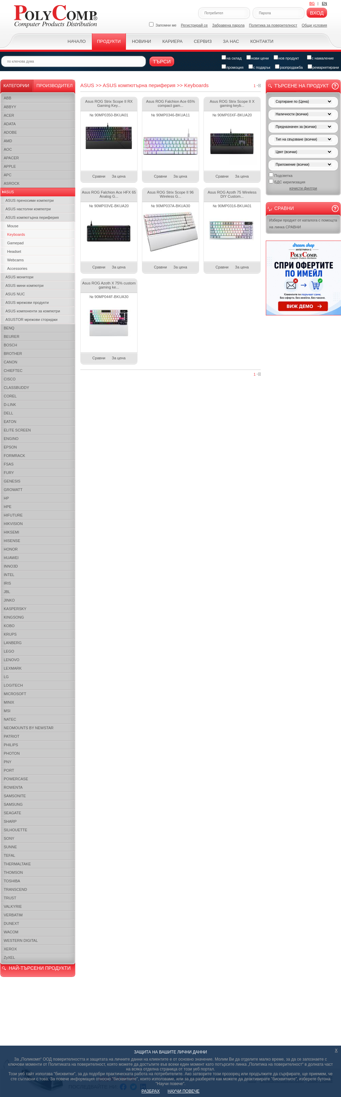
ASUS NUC (15, 294)
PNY (8, 762)
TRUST (10, 898)
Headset (14, 251)
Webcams (15, 260)
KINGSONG (14, 617)
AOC (8, 149)
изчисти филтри (303, 188)
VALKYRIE (13, 906)
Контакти (261, 41)
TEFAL (9, 855)
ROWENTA (13, 787)
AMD (8, 141)
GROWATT (13, 490)
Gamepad (15, 243)
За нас (231, 41)
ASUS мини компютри (24, 285)
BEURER (11, 336)
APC (8, 175)
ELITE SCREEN (17, 430)
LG (6, 677)
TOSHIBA (12, 881)
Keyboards (16, 234)
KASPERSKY (15, 609)
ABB (7, 98)
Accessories (17, 268)
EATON (10, 422)
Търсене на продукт (301, 85)
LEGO (9, 651)
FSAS (9, 464)
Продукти (109, 41)
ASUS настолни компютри (28, 209)
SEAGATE (12, 813)
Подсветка (280, 175)
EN (324, 3)
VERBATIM (13, 915)
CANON (10, 362)
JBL (7, 592)
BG (312, 3)
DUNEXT (11, 923)
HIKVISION (13, 524)
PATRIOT (11, 736)
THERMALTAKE (17, 864)
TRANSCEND (15, 889)
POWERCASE (16, 779)
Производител (54, 85)
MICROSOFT (15, 694)
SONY (9, 838)
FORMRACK (14, 456)
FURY (9, 473)
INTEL (9, 575)
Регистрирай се (194, 25)
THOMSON (13, 872)
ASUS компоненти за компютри (32, 311)
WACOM (11, 932)
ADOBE (10, 132)
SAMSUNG (13, 804)
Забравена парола (228, 25)
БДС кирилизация (287, 181)
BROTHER (13, 353)
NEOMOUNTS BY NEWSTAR (28, 728)
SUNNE (10, 847)
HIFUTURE (13, 515)
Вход (317, 13)
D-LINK (10, 405)
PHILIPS (11, 745)
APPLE (10, 166)
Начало (77, 41)
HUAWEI (11, 558)
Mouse (12, 226)
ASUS (9, 192)
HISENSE (12, 541)
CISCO (10, 379)
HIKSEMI (11, 532)
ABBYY (10, 107)
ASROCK (11, 183)
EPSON (10, 447)
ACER (9, 115)
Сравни (98, 176)
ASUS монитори (19, 277)
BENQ (9, 328)
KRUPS (10, 634)
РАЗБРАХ (151, 1091)
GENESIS (12, 481)
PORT (9, 770)
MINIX (9, 702)
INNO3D (11, 566)
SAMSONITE (15, 796)
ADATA (10, 124)
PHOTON (12, 753)
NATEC (10, 719)
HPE (8, 507)
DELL (8, 413)
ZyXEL (9, 957)
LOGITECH (13, 685)
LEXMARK (13, 668)
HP (6, 498)
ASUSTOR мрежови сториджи (31, 319)
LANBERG (13, 643)
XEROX (10, 949)
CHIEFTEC (13, 371)
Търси (162, 61)
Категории (16, 85)
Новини (141, 41)
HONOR (11, 549)
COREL (10, 396)
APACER (11, 158)
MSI (7, 711)
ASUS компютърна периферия (32, 217)
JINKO (9, 600)
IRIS (7, 583)
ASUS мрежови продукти (27, 302)
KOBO (9, 626)
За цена (119, 176)
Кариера (172, 41)
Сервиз (203, 41)
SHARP (10, 821)
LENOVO (11, 660)
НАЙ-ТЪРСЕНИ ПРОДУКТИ (39, 968)
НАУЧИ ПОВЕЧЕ (184, 1091)
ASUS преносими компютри (29, 200)
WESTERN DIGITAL (21, 940)
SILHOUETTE (15, 830)
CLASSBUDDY (16, 388)
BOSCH (10, 345)
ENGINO (11, 439)
